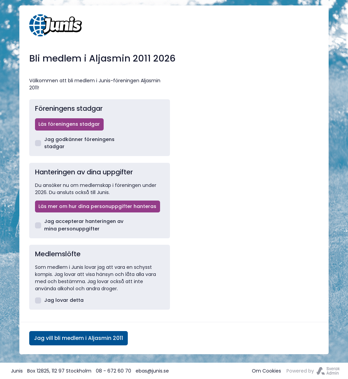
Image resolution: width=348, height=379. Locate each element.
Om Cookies (266, 370)
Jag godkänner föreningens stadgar (75, 143)
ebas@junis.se (152, 370)
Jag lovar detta (59, 300)
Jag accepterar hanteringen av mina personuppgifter (79, 225)
